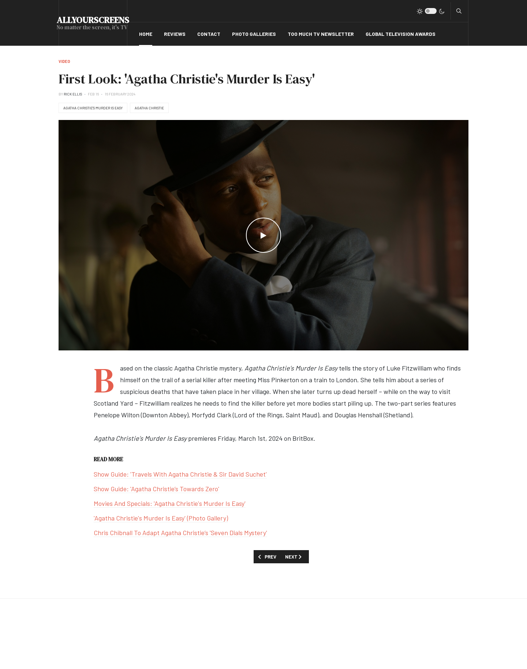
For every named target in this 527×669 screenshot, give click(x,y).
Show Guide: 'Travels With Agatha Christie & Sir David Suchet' (180, 474)
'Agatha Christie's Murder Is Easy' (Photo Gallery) (161, 518)
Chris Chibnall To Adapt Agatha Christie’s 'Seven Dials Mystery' (180, 533)
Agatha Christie (149, 108)
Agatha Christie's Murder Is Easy (93, 108)
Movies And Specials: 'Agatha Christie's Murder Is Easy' (170, 503)
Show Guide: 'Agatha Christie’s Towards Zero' (156, 489)
